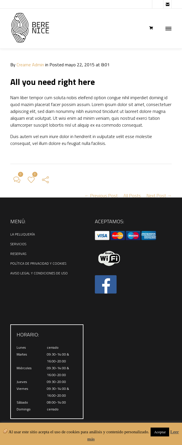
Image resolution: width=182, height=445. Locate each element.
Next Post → (159, 195)
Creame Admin (30, 64)
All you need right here (52, 81)
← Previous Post (101, 195)
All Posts (132, 195)
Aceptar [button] (160, 432)
